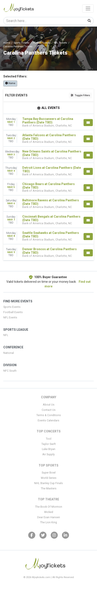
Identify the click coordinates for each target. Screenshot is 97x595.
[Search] (44, 21)
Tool (48, 438)
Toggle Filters (80, 95)
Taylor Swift (48, 444)
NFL (5, 335)
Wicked (48, 512)
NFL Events (10, 317)
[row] (48, 122)
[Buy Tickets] (88, 122)
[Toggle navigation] (88, 8)
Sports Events (12, 307)
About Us (48, 404)
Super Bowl (49, 472)
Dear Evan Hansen (48, 517)
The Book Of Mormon (48, 506)
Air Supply (48, 454)
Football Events (13, 312)
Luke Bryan (48, 449)
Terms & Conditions (48, 415)
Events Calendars (48, 420)
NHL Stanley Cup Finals (48, 483)
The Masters (48, 488)
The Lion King (48, 522)
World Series (48, 477)
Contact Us (49, 409)
